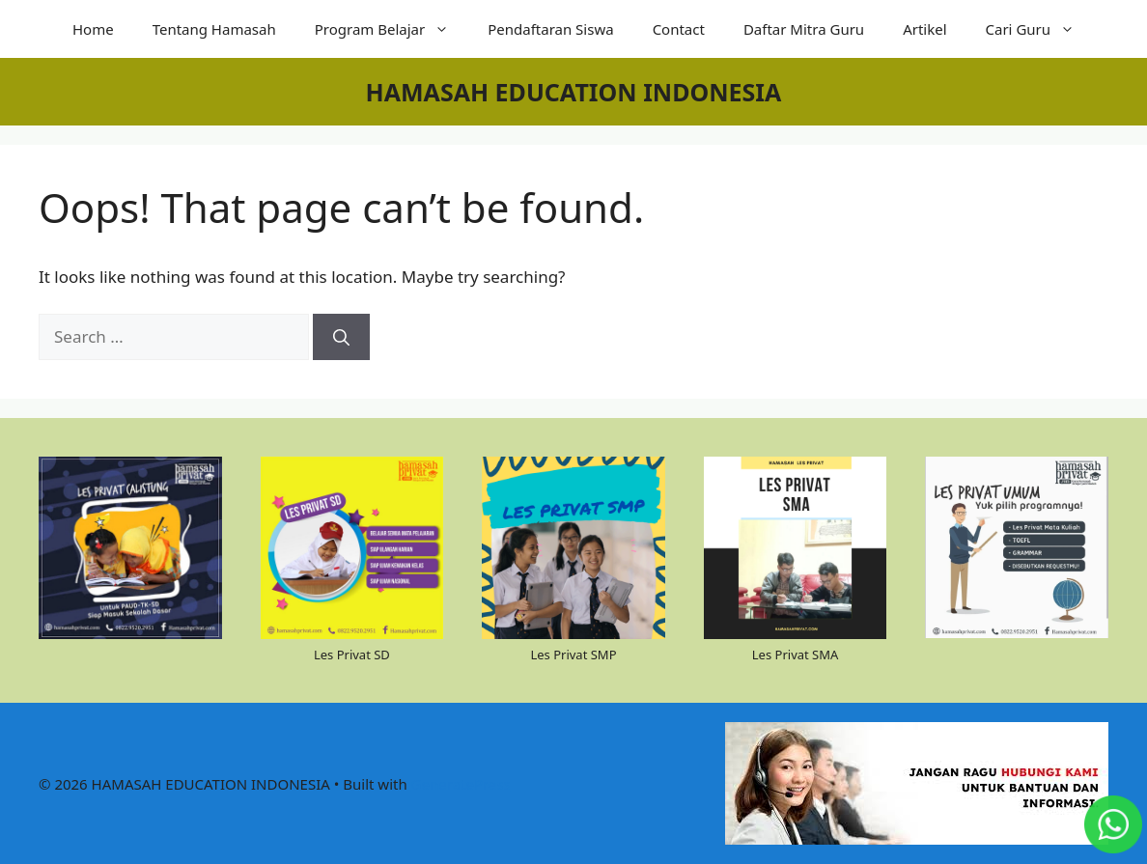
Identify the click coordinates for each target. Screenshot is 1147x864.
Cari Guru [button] (1040, 29)
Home (93, 29)
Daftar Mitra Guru (803, 29)
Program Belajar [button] (391, 29)
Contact (679, 29)
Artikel (924, 29)
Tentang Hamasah (214, 29)
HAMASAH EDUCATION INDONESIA (574, 91)
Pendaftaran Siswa (550, 29)
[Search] (341, 337)
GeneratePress (461, 784)
